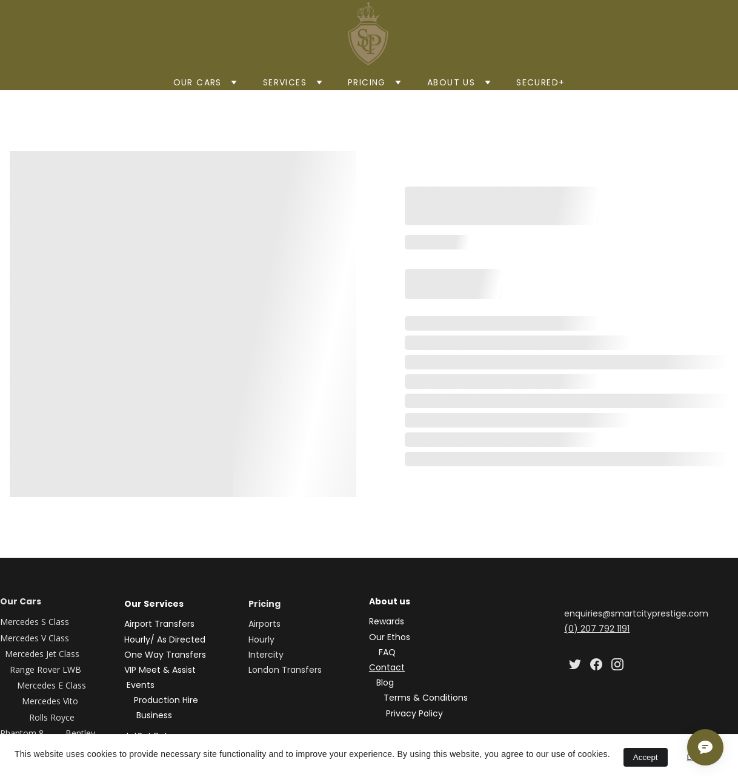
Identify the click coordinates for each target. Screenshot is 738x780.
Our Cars (197, 82)
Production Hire (166, 700)
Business (154, 715)
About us (451, 82)
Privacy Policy (414, 713)
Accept (645, 757)
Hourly (261, 639)
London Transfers (285, 670)
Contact (387, 667)
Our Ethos (389, 637)
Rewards (386, 621)
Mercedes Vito (50, 701)
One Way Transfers (165, 655)
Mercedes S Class (34, 621)
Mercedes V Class (34, 638)
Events (141, 685)
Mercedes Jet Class (42, 653)
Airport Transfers (159, 624)
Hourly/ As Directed (164, 639)
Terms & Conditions (426, 698)
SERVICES (285, 82)
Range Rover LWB (47, 669)
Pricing (367, 82)
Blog (385, 682)
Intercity (266, 655)
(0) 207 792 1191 (597, 629)
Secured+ (540, 82)
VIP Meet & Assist (161, 670)
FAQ (387, 652)
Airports (264, 624)
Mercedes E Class (52, 685)
